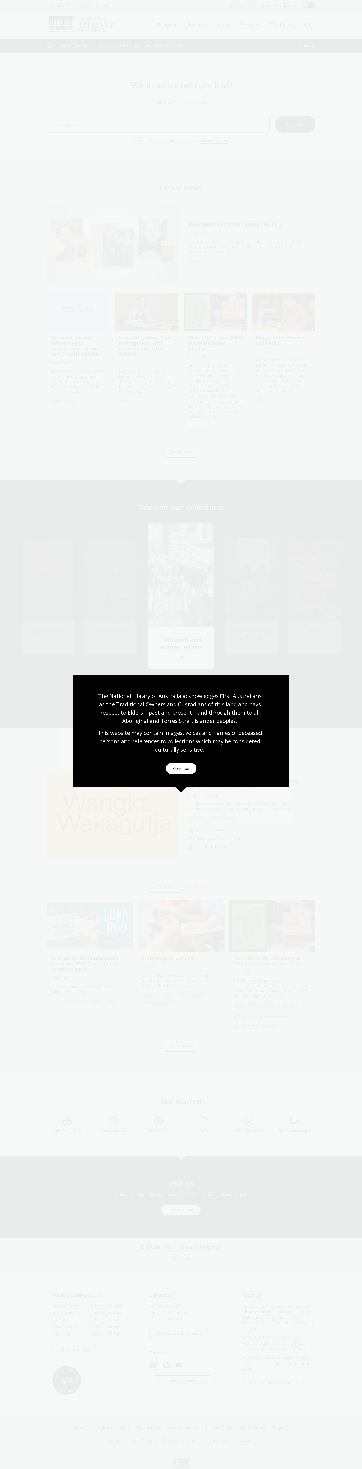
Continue (181, 768)
